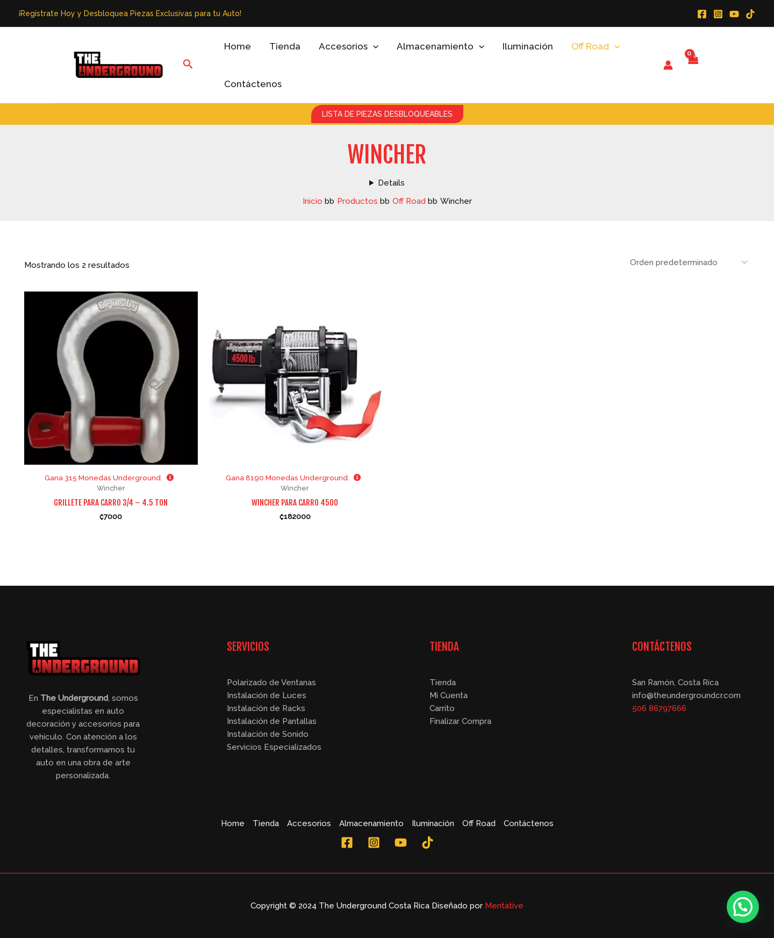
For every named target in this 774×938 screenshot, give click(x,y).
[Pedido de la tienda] (688, 262)
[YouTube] (734, 14)
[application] (373, 46)
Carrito (442, 708)
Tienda (284, 46)
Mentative (504, 906)
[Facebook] (702, 14)
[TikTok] (750, 14)
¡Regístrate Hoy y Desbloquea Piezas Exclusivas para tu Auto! (130, 13)
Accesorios (348, 46)
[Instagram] (718, 14)
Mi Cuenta (448, 695)
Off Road (595, 46)
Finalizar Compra (460, 721)
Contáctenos (253, 84)
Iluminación (528, 46)
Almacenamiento (440, 46)
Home (237, 46)
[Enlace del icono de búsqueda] (188, 65)
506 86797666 (659, 708)
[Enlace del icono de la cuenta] (668, 65)
